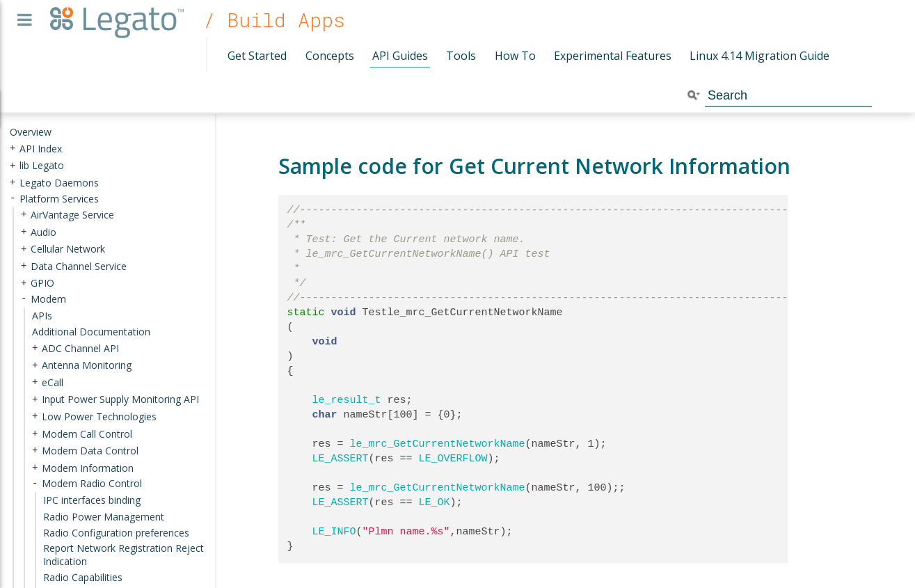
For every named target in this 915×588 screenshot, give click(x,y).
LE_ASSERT (340, 459)
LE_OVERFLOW (453, 459)
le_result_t (346, 400)
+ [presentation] (12, 147)
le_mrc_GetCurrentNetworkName (437, 444)
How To (515, 55)
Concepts (329, 55)
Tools (461, 55)
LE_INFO (334, 532)
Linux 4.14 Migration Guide (759, 55)
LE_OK (434, 502)
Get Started (257, 55)
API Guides (400, 55)
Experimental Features (612, 55)
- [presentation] (12, 198)
